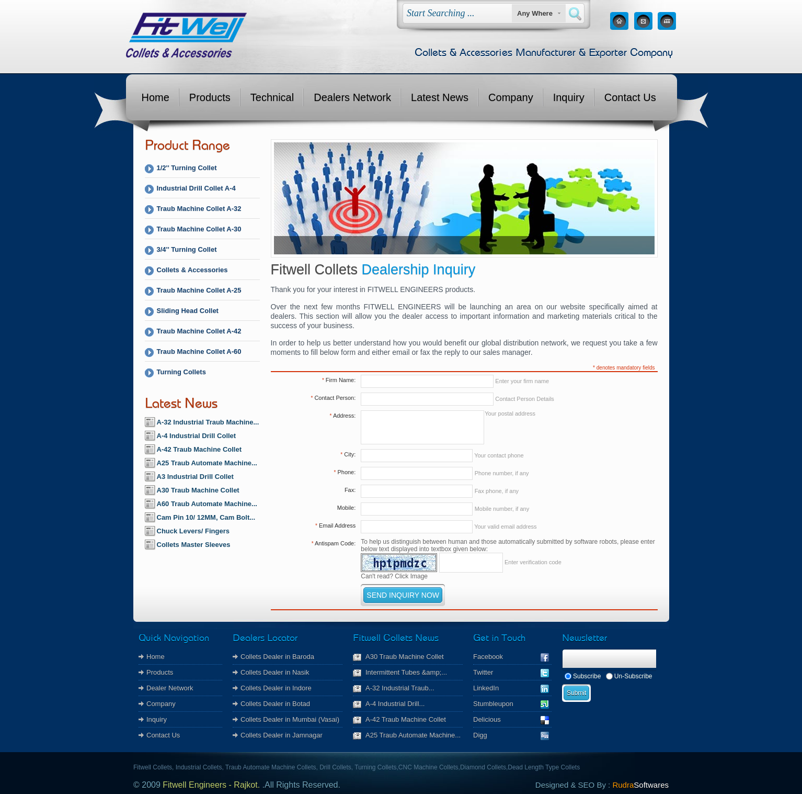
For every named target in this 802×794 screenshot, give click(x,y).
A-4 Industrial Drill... (395, 703)
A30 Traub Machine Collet (198, 490)
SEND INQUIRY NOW (402, 595)
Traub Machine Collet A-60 (199, 351)
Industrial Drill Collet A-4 (196, 188)
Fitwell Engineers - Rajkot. (211, 784)
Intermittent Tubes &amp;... (406, 672)
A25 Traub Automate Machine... (207, 463)
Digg (511, 735)
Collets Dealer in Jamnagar (281, 735)
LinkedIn (511, 688)
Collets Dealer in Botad (275, 703)
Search (575, 14)
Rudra (640, 784)
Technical (272, 97)
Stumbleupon (511, 703)
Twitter (511, 672)
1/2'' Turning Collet (187, 168)
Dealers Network (352, 97)
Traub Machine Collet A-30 (199, 229)
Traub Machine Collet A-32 (199, 209)
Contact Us (630, 97)
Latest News (439, 97)
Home (155, 97)
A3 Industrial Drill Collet (195, 476)
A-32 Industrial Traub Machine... (208, 422)
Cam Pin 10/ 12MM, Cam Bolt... (206, 517)
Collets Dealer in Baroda (277, 656)
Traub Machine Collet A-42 (199, 331)
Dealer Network (169, 688)
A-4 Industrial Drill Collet (196, 436)
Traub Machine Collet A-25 (199, 290)
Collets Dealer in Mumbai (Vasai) (289, 719)
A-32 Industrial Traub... (399, 688)
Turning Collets (181, 372)
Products (210, 97)
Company (510, 97)
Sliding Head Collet (188, 311)
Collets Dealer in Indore (276, 688)
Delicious (511, 719)
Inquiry (569, 97)
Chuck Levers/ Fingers (193, 531)
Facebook (511, 656)
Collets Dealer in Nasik (275, 672)
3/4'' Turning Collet (187, 249)
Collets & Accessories (192, 270)
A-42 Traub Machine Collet (199, 449)
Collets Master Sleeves (194, 545)
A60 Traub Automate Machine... (207, 504)
